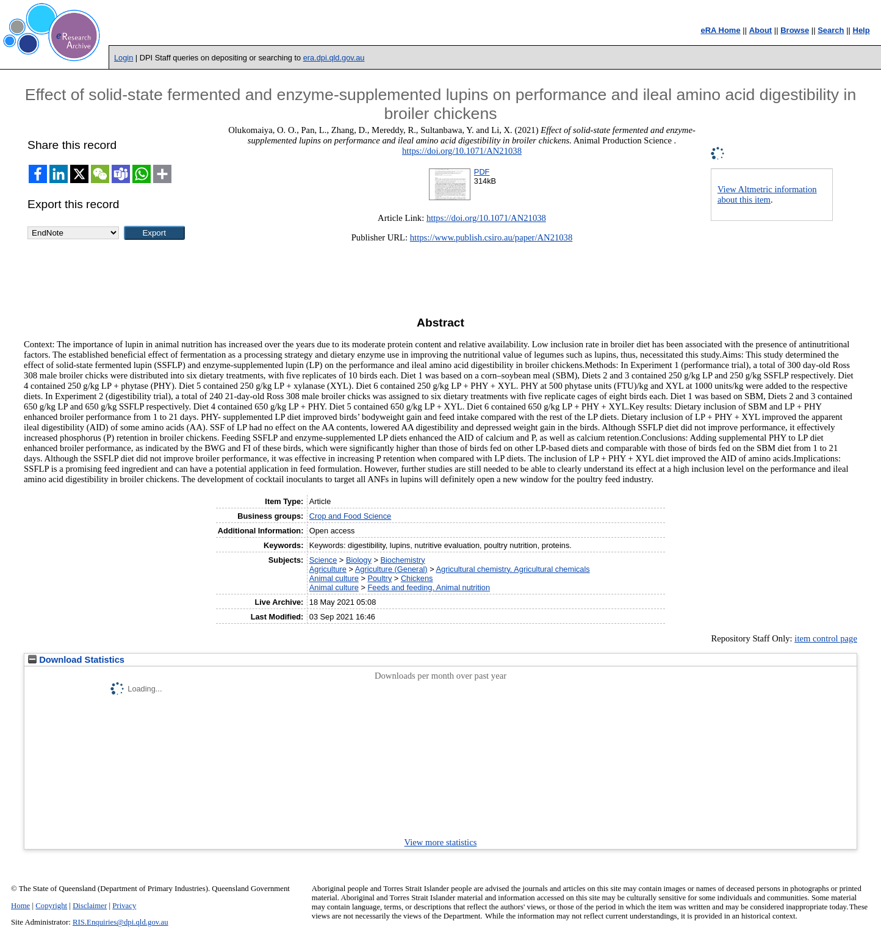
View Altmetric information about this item (767, 194)
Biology (359, 560)
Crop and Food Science (350, 516)
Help (861, 30)
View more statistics (441, 842)
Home (20, 905)
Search (831, 30)
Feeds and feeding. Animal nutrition (428, 587)
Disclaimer (90, 905)
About (760, 30)
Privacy (124, 905)
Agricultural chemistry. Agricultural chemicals (513, 569)
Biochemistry (402, 560)
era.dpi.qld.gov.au (334, 57)
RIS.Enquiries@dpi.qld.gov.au (120, 922)
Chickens (417, 578)
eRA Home (720, 30)
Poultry (379, 578)
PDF (482, 171)
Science (323, 560)
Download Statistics (76, 660)
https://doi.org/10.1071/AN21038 (462, 151)
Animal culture (334, 578)
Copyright (51, 905)
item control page (825, 638)
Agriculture (328, 569)
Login (123, 57)
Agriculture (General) (391, 569)
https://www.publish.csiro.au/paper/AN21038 (491, 237)
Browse (794, 30)
